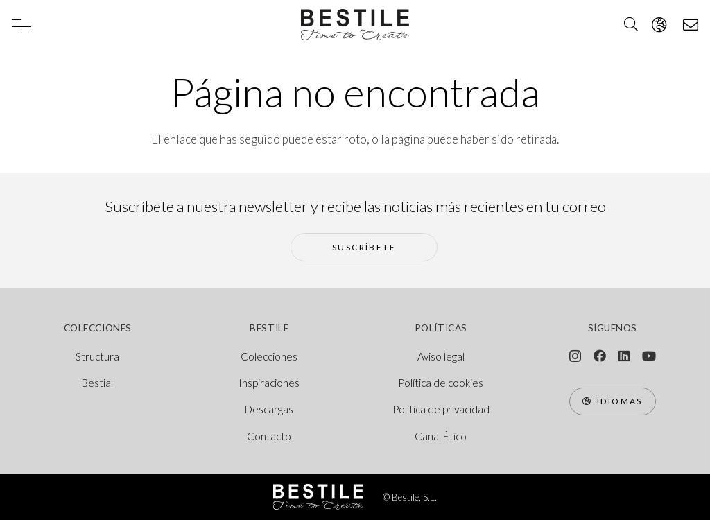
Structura (97, 356)
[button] (21, 26)
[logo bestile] (354, 24)
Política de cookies (440, 382)
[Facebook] (600, 355)
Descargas (269, 409)
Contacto (269, 436)
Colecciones (269, 356)
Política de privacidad (441, 409)
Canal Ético (441, 436)
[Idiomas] (612, 402)
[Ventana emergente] (659, 24)
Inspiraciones (269, 382)
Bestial (97, 382)
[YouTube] (649, 355)
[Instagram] (575, 356)
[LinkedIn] (624, 355)
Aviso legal (441, 356)
